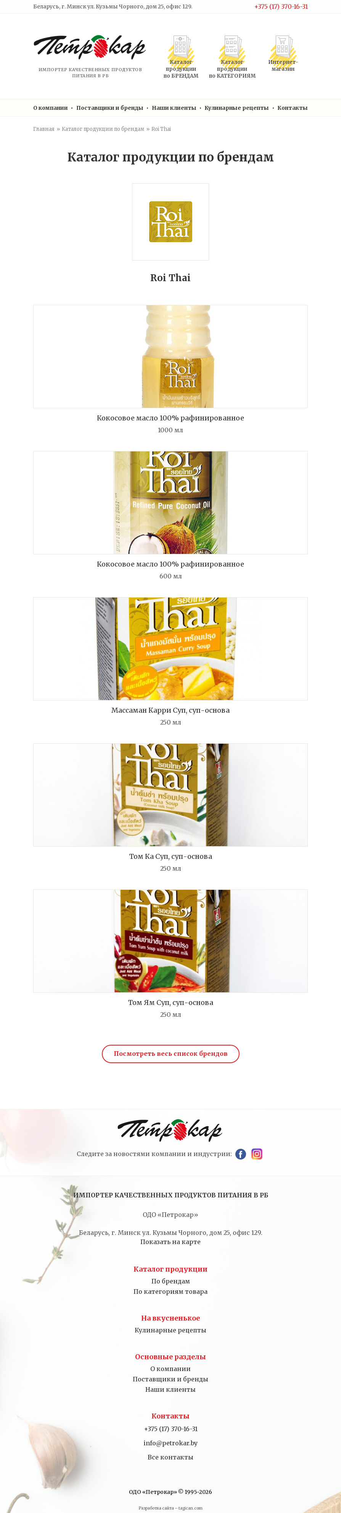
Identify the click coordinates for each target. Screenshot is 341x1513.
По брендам (170, 1281)
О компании (50, 107)
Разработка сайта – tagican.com (171, 1508)
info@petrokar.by (170, 1443)
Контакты (292, 107)
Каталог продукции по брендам (103, 129)
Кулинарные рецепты (236, 107)
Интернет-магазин (283, 65)
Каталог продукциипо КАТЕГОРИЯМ (232, 69)
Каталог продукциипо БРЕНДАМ (181, 69)
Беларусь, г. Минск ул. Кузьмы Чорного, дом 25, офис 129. (112, 6)
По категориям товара (170, 1291)
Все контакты (170, 1457)
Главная (44, 129)
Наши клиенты (174, 107)
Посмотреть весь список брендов (171, 1053)
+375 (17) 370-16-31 (281, 6)
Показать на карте (170, 1242)
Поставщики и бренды (109, 107)
